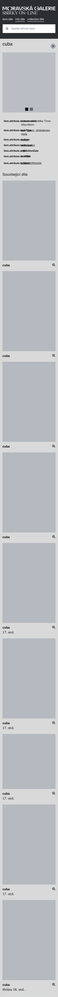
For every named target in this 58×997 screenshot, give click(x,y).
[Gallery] (29, 82)
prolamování (28, 145)
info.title (20, 19)
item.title (7, 19)
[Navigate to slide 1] (26, 109)
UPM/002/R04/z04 (31, 163)
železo (24, 139)
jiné (23, 130)
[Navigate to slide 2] (31, 109)
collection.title (35, 19)
